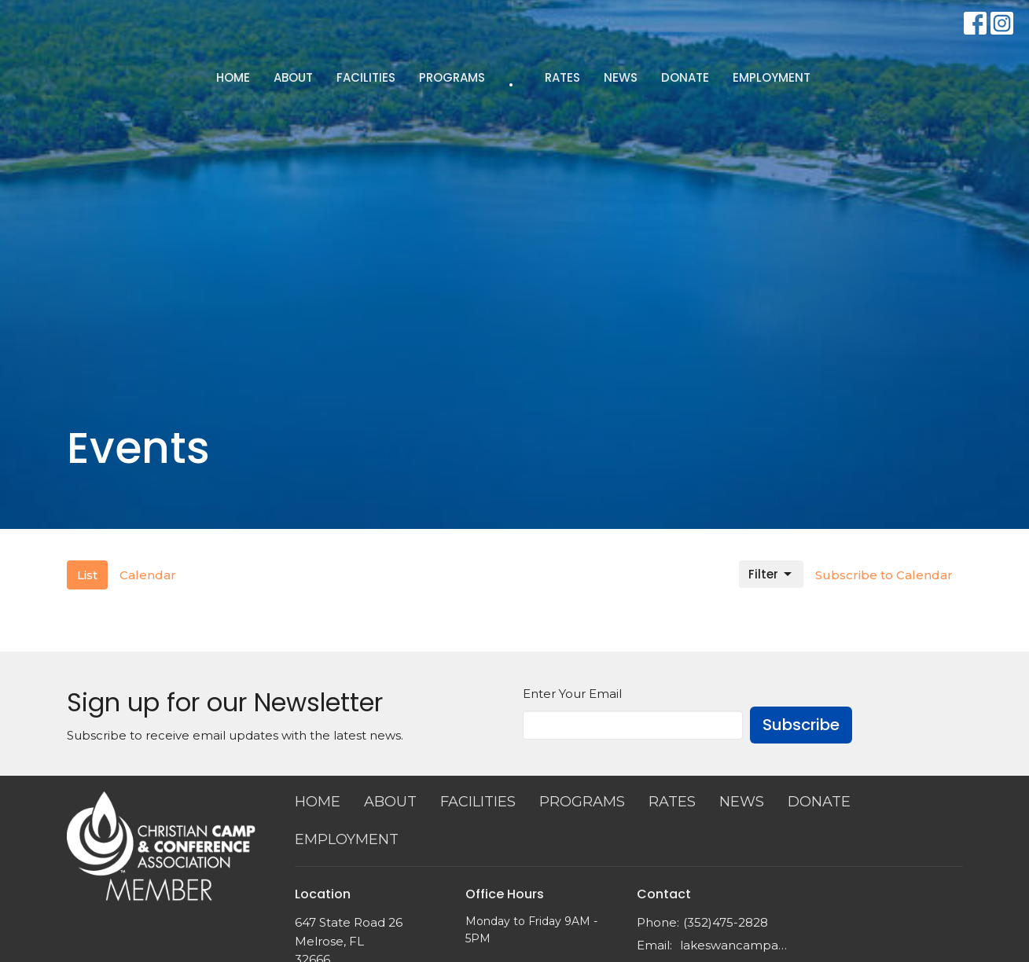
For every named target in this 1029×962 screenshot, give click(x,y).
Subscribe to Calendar (884, 574)
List (87, 574)
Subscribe (801, 725)
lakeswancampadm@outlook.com (736, 945)
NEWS (621, 77)
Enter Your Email (572, 693)
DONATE (685, 77)
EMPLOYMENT (771, 77)
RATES (562, 77)
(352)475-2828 (725, 922)
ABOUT (293, 77)
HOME (233, 77)
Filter (771, 574)
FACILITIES (365, 77)
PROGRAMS (452, 77)
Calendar (147, 574)
